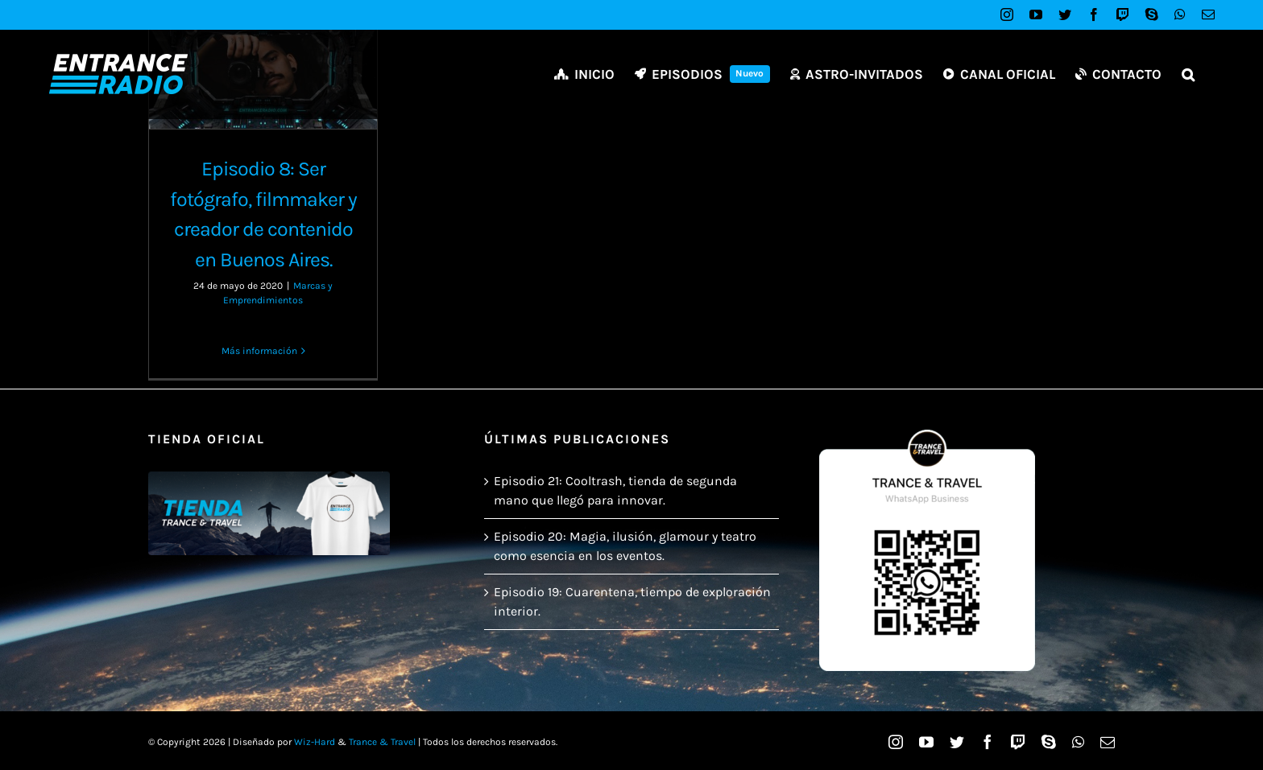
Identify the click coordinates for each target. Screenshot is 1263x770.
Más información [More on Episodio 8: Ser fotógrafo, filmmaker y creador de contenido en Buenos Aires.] (259, 350)
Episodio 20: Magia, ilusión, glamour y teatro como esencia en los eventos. (625, 546)
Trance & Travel (382, 741)
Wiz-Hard (314, 741)
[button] (1188, 74)
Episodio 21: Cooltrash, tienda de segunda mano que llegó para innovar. (615, 490)
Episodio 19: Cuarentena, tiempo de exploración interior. (632, 601)
